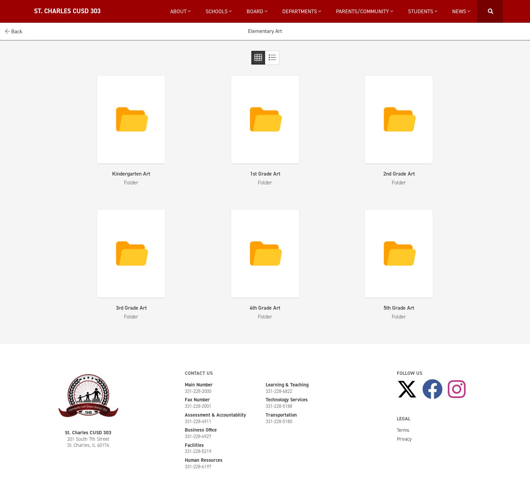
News (461, 11)
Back (13, 31)
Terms (403, 430)
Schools (219, 11)
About (180, 11)
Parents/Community (364, 11)
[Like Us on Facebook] (432, 389)
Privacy (404, 439)
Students (422, 11)
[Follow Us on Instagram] (457, 389)
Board (257, 11)
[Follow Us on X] (407, 389)
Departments (301, 11)
